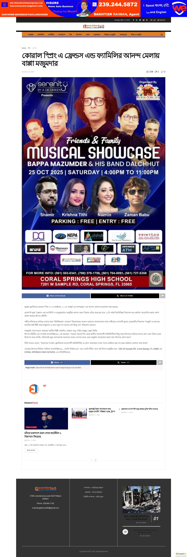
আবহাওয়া (123, 35)
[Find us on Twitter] (137, 20)
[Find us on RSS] (147, 20)
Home (30, 35)
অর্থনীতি (51, 35)
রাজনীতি (41, 35)
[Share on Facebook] (56, 295)
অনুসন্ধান (97, 35)
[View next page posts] (96, 460)
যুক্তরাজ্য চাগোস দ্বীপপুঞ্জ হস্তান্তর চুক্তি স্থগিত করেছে (139, 409)
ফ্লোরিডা (34, 48)
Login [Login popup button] (153, 20)
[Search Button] (162, 35)
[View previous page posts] (91, 460)
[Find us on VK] (143, 20)
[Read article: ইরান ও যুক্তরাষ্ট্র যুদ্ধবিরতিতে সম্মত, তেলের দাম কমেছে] (141, 499)
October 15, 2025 (28, 72)
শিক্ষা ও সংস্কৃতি (136, 35)
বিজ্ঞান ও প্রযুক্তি (109, 35)
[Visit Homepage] (93, 26)
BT (44, 385)
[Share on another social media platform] (162, 295)
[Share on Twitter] (125, 295)
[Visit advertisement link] (93, 8)
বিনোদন (79, 35)
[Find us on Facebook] (133, 20)
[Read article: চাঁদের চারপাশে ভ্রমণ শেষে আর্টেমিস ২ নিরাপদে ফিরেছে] (46, 418)
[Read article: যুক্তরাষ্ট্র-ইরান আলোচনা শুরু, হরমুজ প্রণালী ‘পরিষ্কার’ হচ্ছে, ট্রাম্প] (79, 413)
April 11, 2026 (30, 440)
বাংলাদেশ (61, 35)
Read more (32, 450)
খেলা (87, 35)
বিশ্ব (70, 35)
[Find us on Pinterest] (140, 20)
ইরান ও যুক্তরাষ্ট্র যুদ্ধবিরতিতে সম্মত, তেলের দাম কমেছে (136, 518)
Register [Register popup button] (161, 20)
